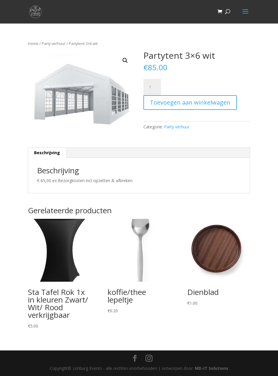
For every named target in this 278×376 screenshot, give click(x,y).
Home (33, 43)
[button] (125, 60)
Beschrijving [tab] (47, 152)
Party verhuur (54, 43)
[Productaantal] (152, 87)
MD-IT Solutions (211, 368)
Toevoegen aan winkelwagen (190, 102)
